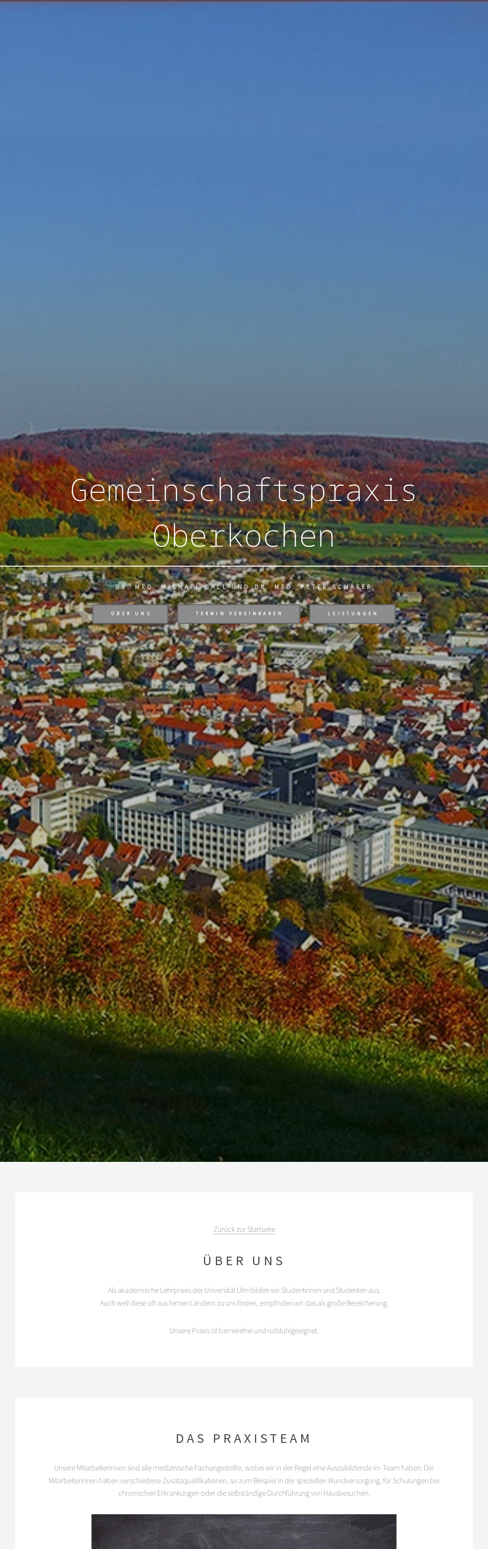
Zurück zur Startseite (244, 1229)
